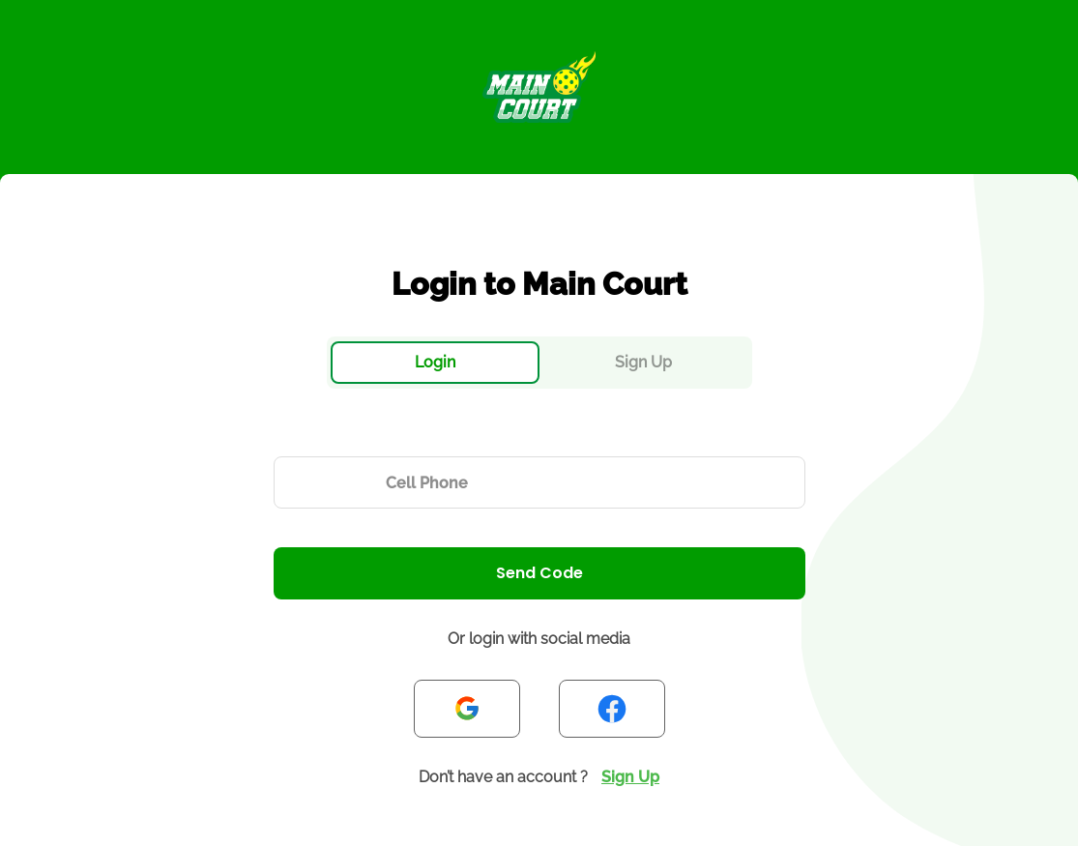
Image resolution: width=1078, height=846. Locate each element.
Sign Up (643, 362)
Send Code (539, 573)
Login (435, 362)
